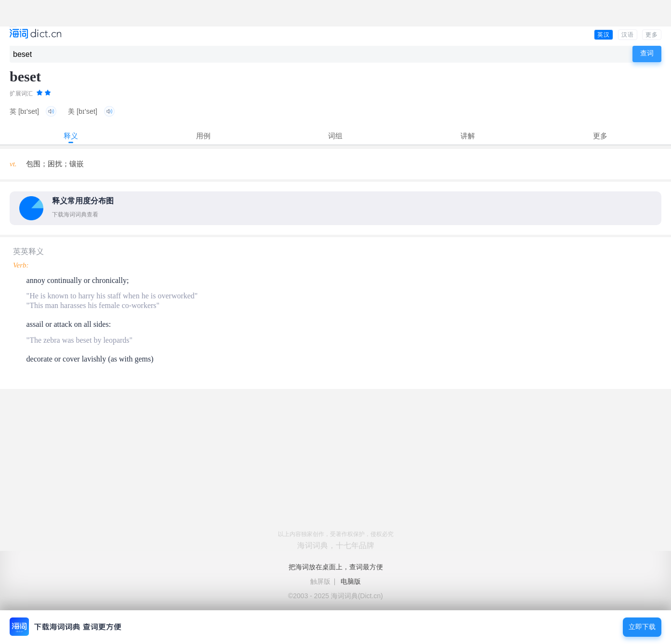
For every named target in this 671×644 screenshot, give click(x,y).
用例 (203, 136)
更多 (651, 34)
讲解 (467, 136)
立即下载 (642, 627)
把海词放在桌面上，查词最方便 (336, 567)
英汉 (603, 34)
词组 (335, 136)
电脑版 (351, 581)
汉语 (627, 34)
